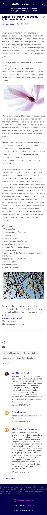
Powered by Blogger (23, 500)
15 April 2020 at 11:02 (21, 472)
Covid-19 (20, 358)
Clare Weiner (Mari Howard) (23, 429)
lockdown (31, 358)
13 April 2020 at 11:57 (21, 422)
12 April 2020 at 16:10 (21, 405)
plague (6, 363)
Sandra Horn (17, 412)
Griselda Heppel (18, 373)
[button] (43, 17)
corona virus (8, 358)
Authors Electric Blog (11, 353)
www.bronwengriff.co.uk (12, 318)
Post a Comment (12, 478)
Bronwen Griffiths (31, 353)
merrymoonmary (29, 505)
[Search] (43, 5)
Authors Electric (23, 4)
